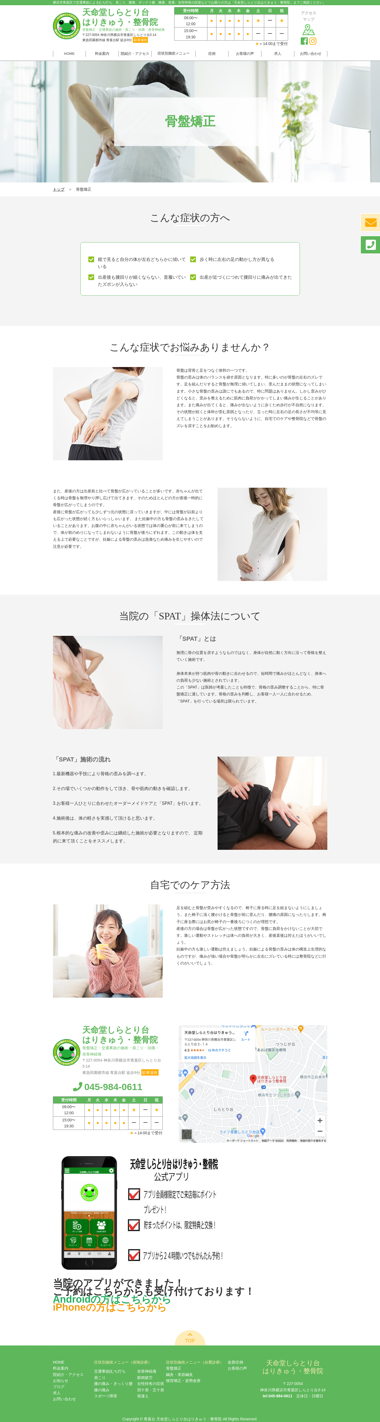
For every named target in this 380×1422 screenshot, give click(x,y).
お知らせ (60, 1380)
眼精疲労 (145, 1377)
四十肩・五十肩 (150, 1390)
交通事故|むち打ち (110, 1371)
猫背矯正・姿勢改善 (183, 1380)
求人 (277, 54)
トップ (58, 189)
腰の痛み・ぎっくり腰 (113, 1383)
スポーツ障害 (105, 1396)
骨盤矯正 (173, 1368)
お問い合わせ (310, 54)
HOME (69, 54)
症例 (211, 54)
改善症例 (235, 1362)
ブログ (58, 1386)
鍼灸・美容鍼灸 (179, 1374)
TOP (190, 1337)
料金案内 (102, 54)
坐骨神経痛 (146, 1371)
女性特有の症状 (150, 1383)
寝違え (143, 1396)
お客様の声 (245, 54)
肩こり (100, 1377)
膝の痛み (101, 1390)
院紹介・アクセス (135, 54)
